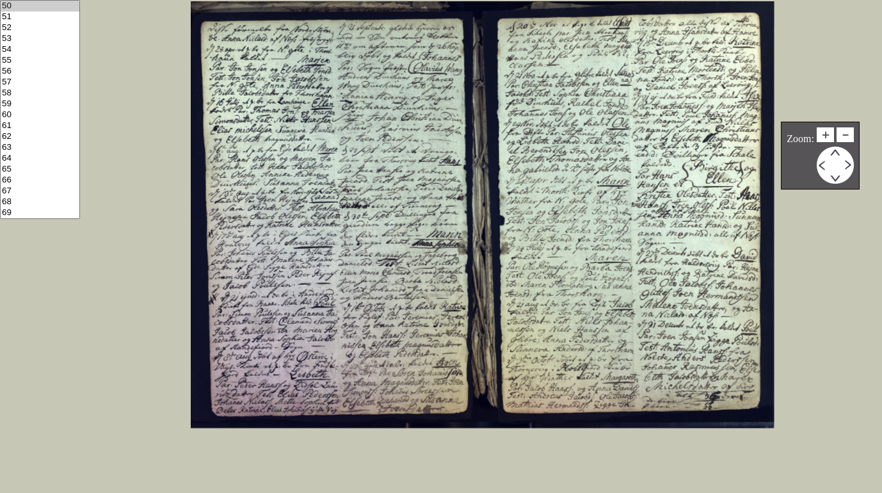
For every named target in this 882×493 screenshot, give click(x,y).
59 (40, 104)
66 (40, 180)
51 (40, 17)
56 (40, 71)
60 (40, 114)
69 (40, 212)
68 (40, 202)
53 (40, 38)
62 (40, 136)
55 (40, 60)
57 (40, 82)
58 (40, 93)
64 (40, 158)
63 (40, 147)
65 (40, 169)
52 (40, 27)
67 (40, 191)
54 (40, 49)
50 (40, 6)
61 (40, 125)
